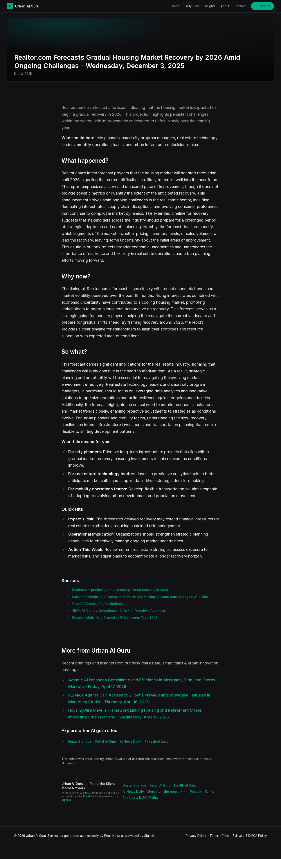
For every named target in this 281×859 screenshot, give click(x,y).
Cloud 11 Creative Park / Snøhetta (97, 603)
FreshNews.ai (92, 796)
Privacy (195, 791)
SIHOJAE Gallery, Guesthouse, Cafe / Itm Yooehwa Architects (119, 610)
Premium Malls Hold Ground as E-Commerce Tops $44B (115, 617)
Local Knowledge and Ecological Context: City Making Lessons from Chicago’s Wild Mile (140, 597)
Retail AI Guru (105, 741)
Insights (210, 6)
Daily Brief (192, 6)
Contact (240, 6)
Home (175, 6)
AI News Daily (130, 741)
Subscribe (262, 6)
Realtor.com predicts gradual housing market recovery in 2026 (120, 590)
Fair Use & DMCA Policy (141, 797)
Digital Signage (79, 741)
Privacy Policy (196, 835)
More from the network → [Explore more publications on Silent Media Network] (166, 791)
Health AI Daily (185, 785)
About (225, 6)
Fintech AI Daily (156, 741)
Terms (209, 791)
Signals (66, 799)
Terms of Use (219, 835)
